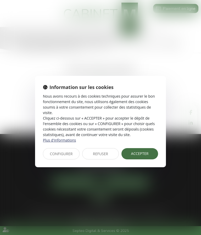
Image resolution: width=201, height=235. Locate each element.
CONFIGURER (61, 153)
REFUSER (100, 153)
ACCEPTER (140, 153)
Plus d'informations (59, 140)
